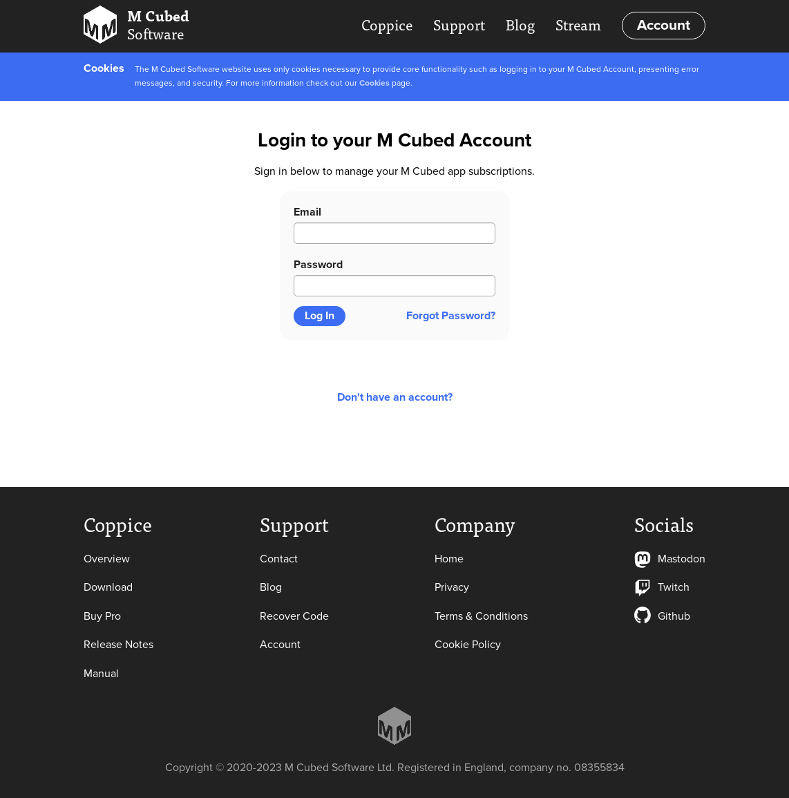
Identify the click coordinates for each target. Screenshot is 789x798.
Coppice (386, 24)
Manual (101, 674)
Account (663, 25)
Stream (578, 24)
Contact (279, 559)
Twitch (662, 587)
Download (108, 587)
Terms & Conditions (481, 616)
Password (318, 265)
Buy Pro (102, 616)
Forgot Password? (450, 316)
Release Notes (118, 645)
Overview (107, 559)
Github (662, 616)
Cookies (374, 83)
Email (307, 212)
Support (459, 24)
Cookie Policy (468, 645)
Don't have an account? (395, 397)
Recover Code (294, 616)
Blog (520, 24)
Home (449, 559)
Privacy (452, 587)
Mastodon (669, 559)
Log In (319, 316)
